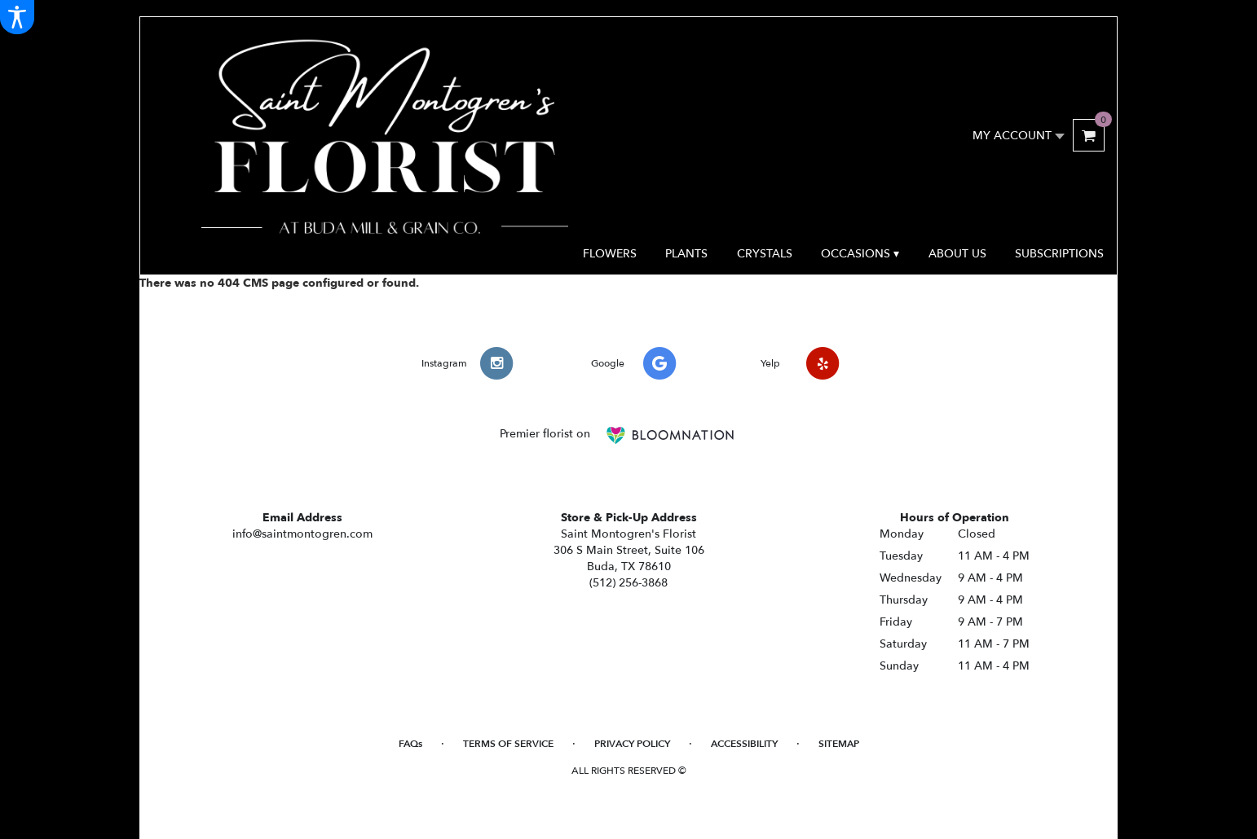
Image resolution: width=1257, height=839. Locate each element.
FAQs (410, 743)
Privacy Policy (632, 743)
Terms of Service (508, 743)
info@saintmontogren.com (302, 534)
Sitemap (838, 743)
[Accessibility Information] (17, 17)
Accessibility (744, 743)
